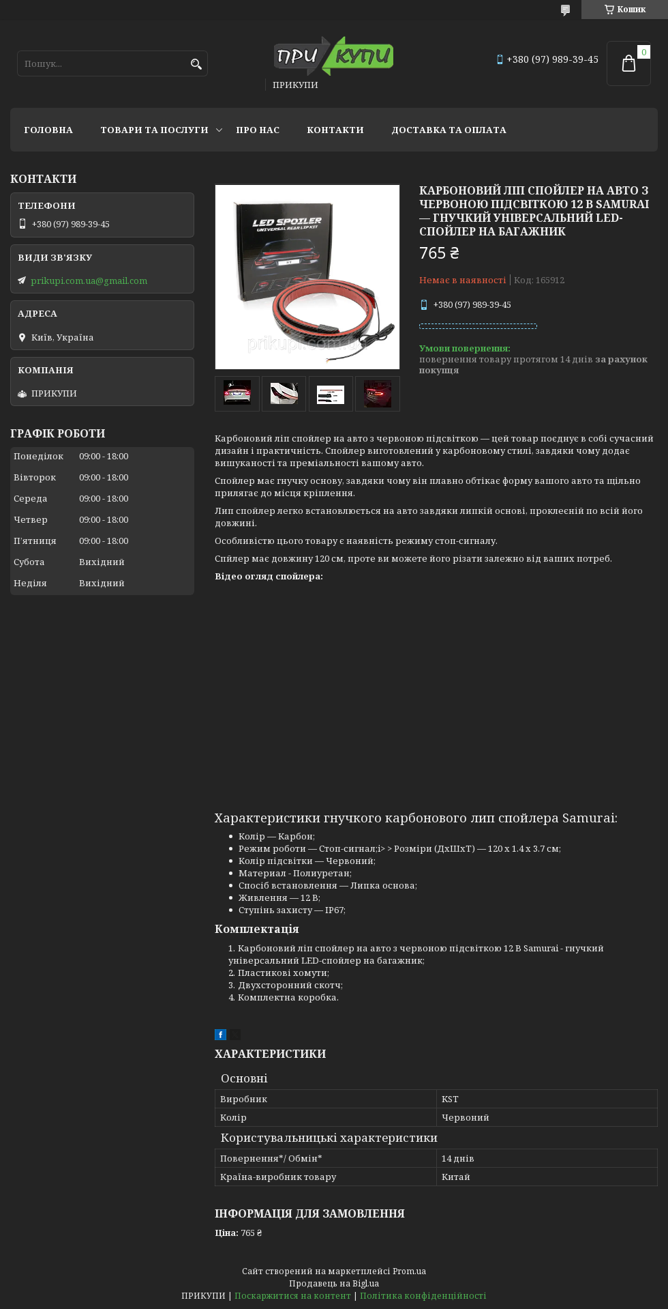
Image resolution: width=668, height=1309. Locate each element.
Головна (48, 130)
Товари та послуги (154, 130)
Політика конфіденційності (423, 1295)
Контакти (335, 130)
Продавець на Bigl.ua (334, 1283)
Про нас (257, 130)
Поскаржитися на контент (292, 1295)
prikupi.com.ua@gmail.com (89, 280)
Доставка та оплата (448, 130)
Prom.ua (409, 1271)
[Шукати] (196, 64)
